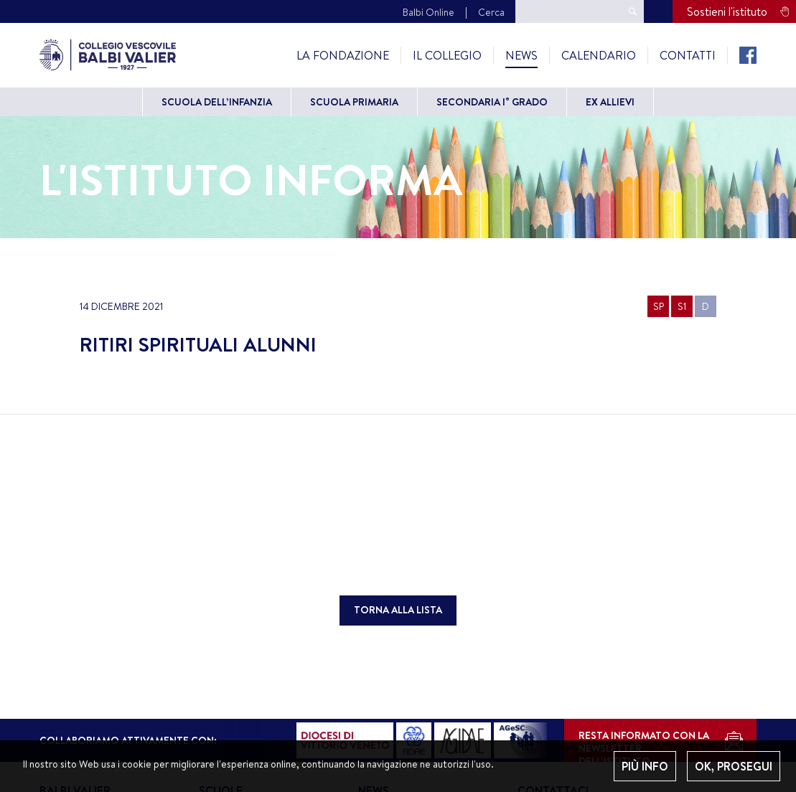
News (521, 55)
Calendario (598, 55)
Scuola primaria (354, 102)
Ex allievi (610, 102)
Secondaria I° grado (492, 102)
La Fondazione (342, 55)
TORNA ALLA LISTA (398, 610)
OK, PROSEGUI (733, 766)
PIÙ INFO (645, 766)
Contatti (688, 55)
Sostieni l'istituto (727, 11)
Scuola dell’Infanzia (216, 102)
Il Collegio (447, 55)
